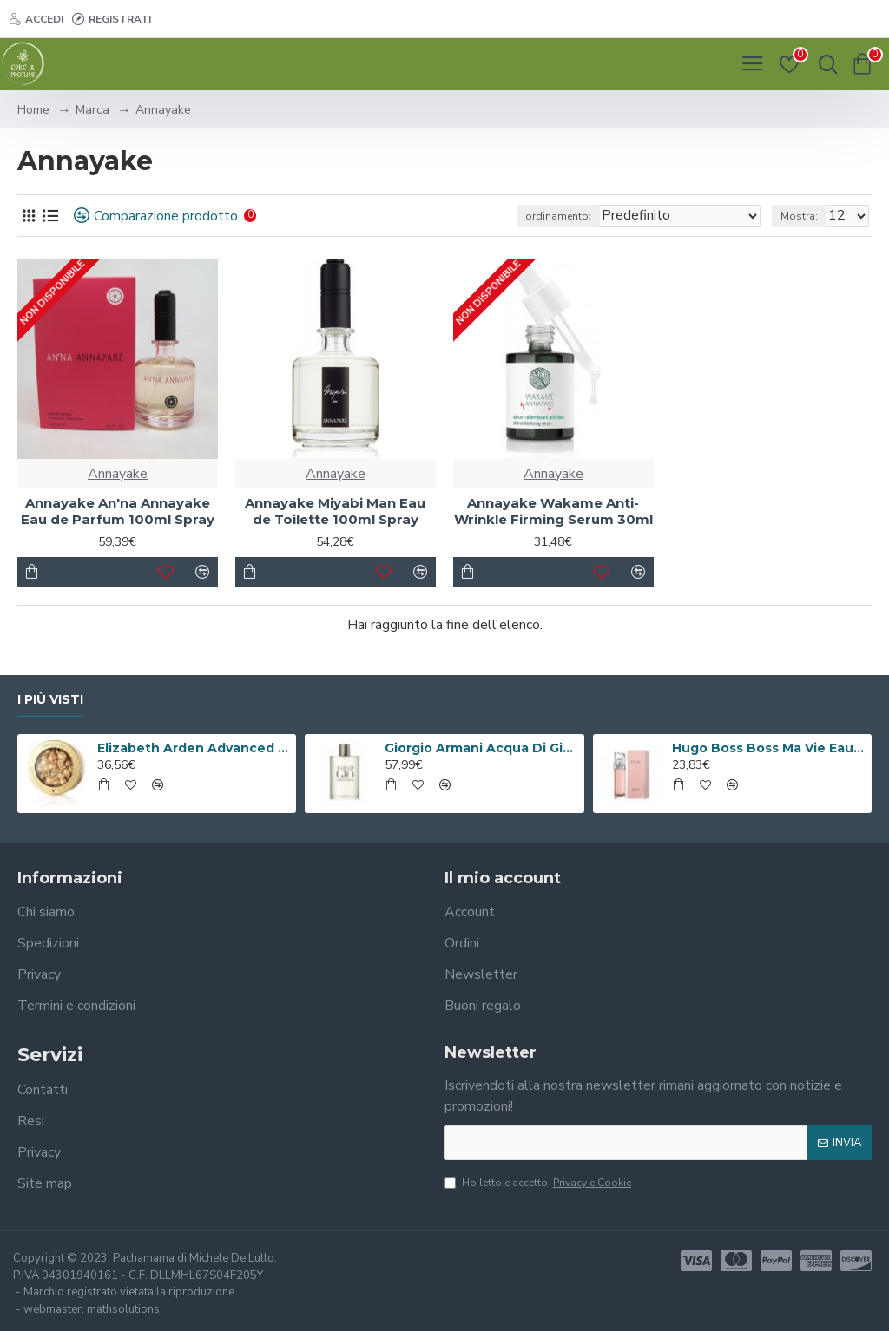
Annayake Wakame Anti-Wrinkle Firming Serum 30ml (553, 511)
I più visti (50, 699)
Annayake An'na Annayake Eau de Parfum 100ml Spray (117, 511)
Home (33, 110)
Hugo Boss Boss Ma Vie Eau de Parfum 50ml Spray (768, 748)
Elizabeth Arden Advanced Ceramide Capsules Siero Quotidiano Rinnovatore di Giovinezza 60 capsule (193, 748)
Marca (92, 110)
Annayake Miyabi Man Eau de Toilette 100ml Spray (335, 511)
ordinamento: (558, 216)
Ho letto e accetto (539, 1182)
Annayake (118, 473)
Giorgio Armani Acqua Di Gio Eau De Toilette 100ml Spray (481, 748)
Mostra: (799, 216)
